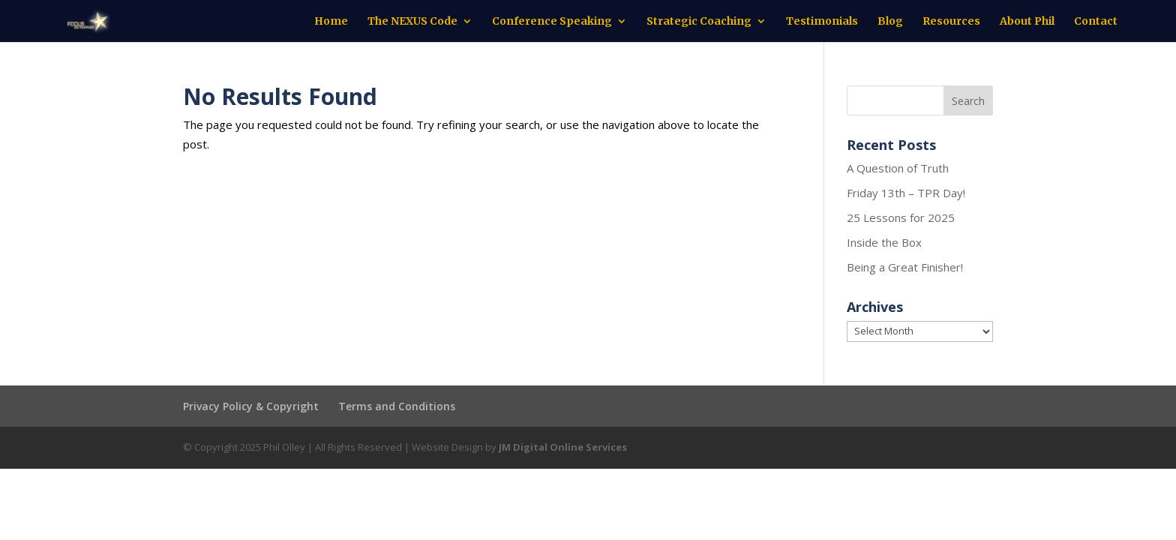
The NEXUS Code (413, 22)
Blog (890, 22)
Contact (1096, 22)
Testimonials (822, 22)
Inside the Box (884, 242)
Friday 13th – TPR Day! (906, 192)
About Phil (1027, 22)
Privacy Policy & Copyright (251, 406)
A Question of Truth (898, 168)
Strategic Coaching (699, 22)
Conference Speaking (552, 22)
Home (331, 22)
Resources (951, 22)
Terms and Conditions (396, 406)
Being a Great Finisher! (905, 267)
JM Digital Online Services (563, 447)
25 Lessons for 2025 (901, 217)
